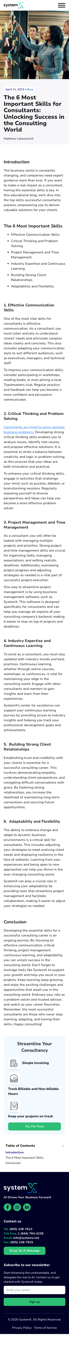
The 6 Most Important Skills (24, 1158)
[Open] (61, 5)
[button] (34, 1145)
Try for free (34, 1126)
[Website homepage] (14, 5)
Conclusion (13, 1163)
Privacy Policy (22, 1328)
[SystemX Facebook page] (7, 1207)
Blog (30, 89)
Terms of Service (45, 1328)
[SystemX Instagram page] (17, 1207)
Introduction (15, 1152)
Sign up (34, 1302)
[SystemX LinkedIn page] (27, 1207)
